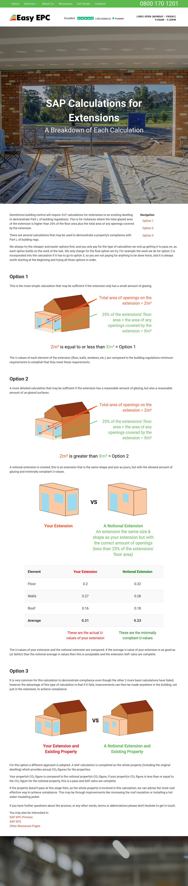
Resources (65, 3)
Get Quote (83, 3)
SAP (64, 215)
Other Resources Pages (25, 826)
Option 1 (147, 220)
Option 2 (147, 228)
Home (15, 3)
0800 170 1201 (159, 3)
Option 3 (147, 235)
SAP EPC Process (21, 817)
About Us (48, 3)
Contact (100, 3)
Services (30, 3)
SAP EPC (15, 821)
